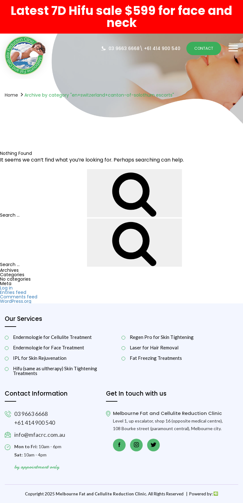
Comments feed (18, 297)
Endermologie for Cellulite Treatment (52, 337)
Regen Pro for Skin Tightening (162, 337)
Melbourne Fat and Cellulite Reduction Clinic (101, 493)
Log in (6, 288)
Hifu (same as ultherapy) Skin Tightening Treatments (55, 371)
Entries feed (13, 292)
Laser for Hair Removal (154, 347)
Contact (203, 48)
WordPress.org (15, 301)
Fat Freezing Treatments (156, 358)
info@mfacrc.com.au (39, 434)
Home (11, 95)
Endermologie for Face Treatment (48, 347)
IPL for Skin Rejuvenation (39, 358)
